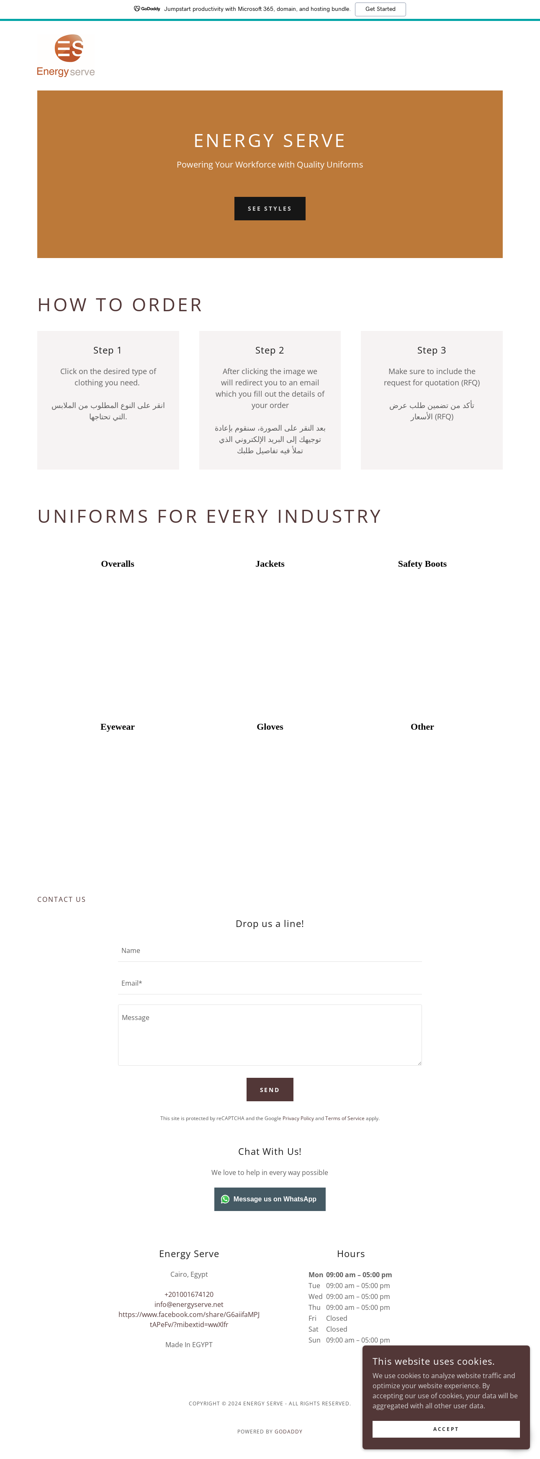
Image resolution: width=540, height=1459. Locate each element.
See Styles (270, 208)
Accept (446, 1429)
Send (270, 1090)
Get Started (380, 9)
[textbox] (270, 950)
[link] (66, 54)
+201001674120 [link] (189, 1294)
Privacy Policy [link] (298, 1118)
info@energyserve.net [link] (189, 1304)
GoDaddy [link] (289, 1431)
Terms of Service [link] (345, 1118)
